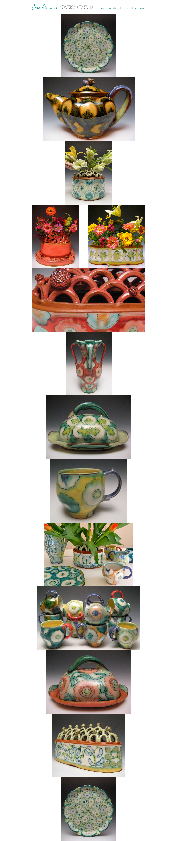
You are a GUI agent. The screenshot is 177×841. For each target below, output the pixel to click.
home (103, 8)
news (142, 8)
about (133, 8)
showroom (124, 8)
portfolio (112, 8)
